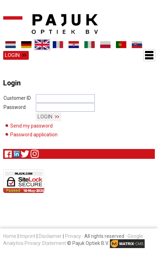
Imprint (27, 236)
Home (10, 236)
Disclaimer (50, 236)
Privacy (73, 236)
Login (12, 55)
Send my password (31, 126)
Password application (34, 134)
